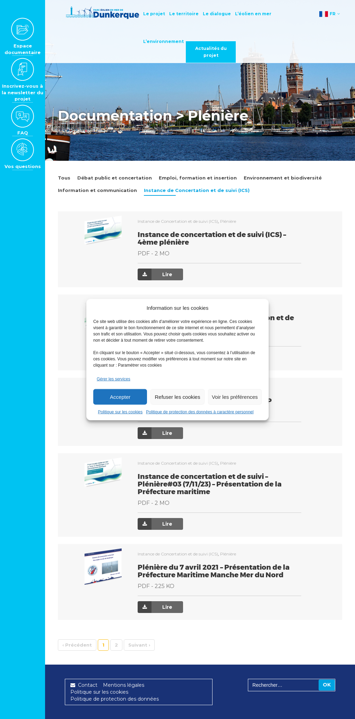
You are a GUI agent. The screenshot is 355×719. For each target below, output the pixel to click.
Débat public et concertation (114, 178)
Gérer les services (113, 379)
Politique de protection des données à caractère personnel (199, 412)
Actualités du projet (214, 52)
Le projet (157, 13)
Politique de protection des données (114, 699)
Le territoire (186, 13)
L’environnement (166, 41)
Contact (83, 685)
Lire (155, 274)
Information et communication (97, 190)
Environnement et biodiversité (283, 178)
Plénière (228, 221)
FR (329, 14)
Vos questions (23, 153)
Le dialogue (220, 13)
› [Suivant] (139, 645)
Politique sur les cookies (120, 412)
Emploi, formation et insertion (198, 178)
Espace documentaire (23, 36)
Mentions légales (123, 685)
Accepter (120, 397)
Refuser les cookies (177, 397)
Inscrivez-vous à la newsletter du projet (22, 80)
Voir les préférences (235, 397)
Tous (64, 178)
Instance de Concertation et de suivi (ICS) (197, 190)
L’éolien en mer (256, 13)
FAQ (22, 119)
